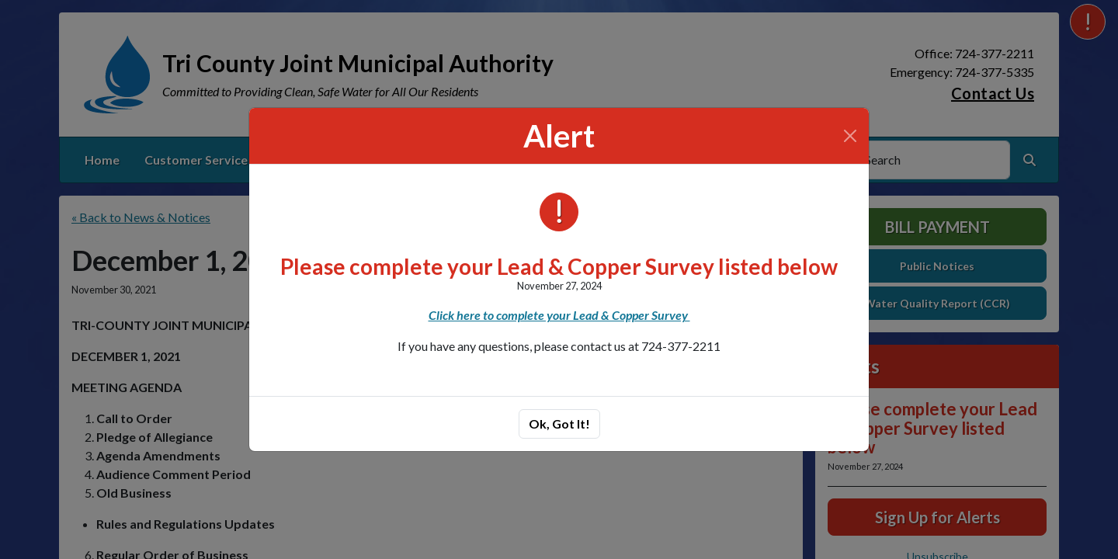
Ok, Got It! (559, 423)
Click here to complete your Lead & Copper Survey (559, 314)
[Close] (850, 135)
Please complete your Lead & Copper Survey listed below (559, 266)
